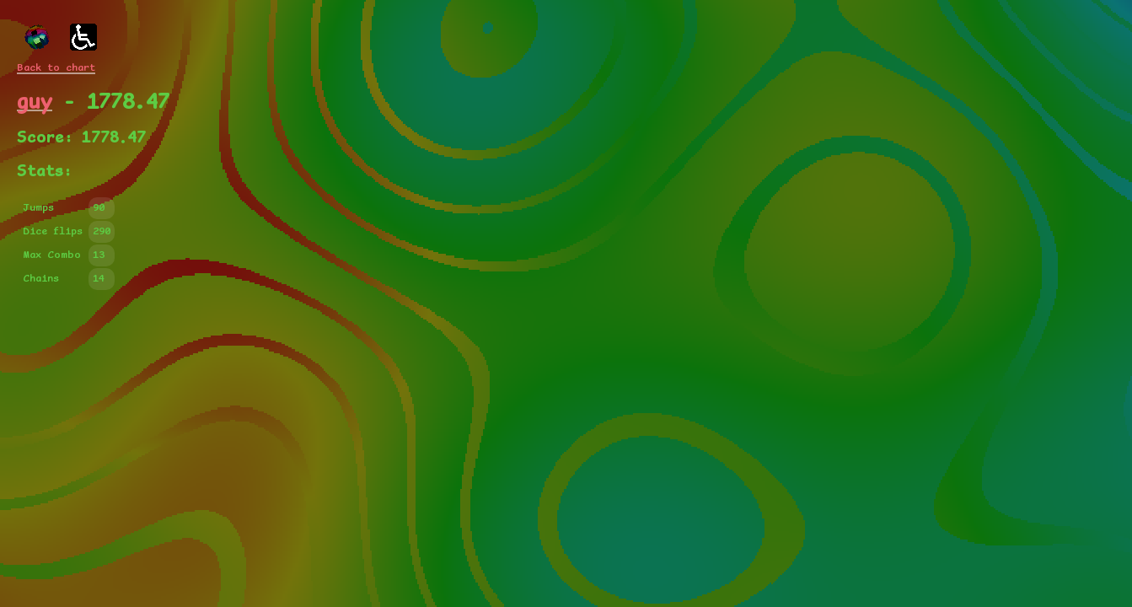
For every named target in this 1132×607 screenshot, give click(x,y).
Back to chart (56, 67)
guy (34, 102)
